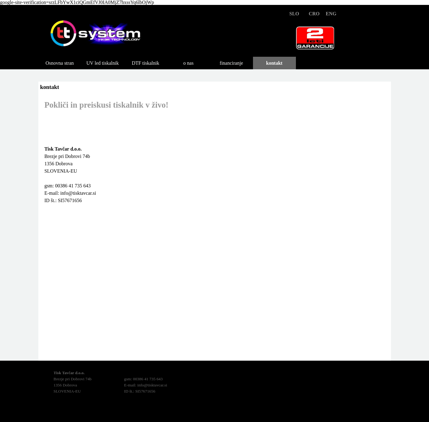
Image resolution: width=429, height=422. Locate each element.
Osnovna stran (60, 63)
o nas (188, 63)
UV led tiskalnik (102, 63)
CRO (314, 13)
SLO (294, 13)
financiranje (231, 63)
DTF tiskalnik (145, 63)
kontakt (274, 63)
